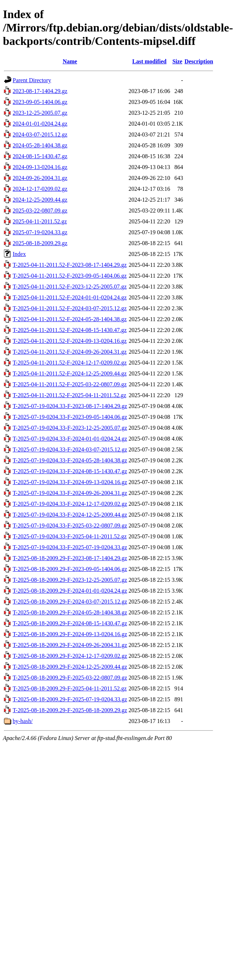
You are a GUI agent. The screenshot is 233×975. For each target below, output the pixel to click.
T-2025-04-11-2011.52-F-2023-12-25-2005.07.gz (70, 286)
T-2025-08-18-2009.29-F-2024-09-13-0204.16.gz (70, 634)
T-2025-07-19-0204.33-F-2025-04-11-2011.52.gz (70, 536)
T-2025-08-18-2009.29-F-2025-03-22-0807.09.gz (70, 677)
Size (177, 61)
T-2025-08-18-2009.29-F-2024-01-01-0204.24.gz (70, 591)
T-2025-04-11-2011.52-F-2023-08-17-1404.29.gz (70, 265)
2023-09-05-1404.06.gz (40, 102)
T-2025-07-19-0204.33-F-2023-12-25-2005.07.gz (70, 428)
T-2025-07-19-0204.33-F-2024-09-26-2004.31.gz (70, 493)
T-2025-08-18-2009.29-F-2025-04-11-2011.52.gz (70, 688)
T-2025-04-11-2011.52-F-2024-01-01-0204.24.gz (70, 297)
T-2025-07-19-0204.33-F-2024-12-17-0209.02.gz (70, 504)
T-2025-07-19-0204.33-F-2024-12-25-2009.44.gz (70, 515)
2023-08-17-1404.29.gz (40, 91)
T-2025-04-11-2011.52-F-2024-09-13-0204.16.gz (70, 341)
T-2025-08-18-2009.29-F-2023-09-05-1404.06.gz (70, 569)
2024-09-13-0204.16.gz (40, 167)
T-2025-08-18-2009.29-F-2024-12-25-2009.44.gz (70, 667)
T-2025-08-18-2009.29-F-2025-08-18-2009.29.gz (70, 710)
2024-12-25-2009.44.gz (40, 200)
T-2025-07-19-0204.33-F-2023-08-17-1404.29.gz (70, 406)
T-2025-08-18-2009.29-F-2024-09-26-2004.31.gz (70, 645)
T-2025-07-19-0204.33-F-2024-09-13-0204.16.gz (70, 482)
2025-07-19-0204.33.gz (40, 232)
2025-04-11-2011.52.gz (40, 221)
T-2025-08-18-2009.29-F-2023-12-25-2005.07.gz (70, 580)
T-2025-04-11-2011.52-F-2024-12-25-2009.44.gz (70, 373)
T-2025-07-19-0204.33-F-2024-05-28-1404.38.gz (70, 460)
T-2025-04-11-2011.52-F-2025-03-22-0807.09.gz (70, 384)
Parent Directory (32, 80)
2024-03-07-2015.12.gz (40, 134)
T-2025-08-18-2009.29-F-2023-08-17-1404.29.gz (70, 558)
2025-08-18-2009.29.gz (40, 243)
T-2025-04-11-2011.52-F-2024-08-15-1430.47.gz (70, 330)
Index (19, 254)
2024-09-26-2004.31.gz (40, 178)
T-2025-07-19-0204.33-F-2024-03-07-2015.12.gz (70, 449)
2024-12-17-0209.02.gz (40, 189)
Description (199, 61)
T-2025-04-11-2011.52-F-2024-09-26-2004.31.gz (70, 352)
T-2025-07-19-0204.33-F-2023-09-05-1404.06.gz (70, 417)
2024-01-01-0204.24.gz (40, 124)
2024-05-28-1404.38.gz (40, 145)
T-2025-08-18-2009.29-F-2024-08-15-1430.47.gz (70, 623)
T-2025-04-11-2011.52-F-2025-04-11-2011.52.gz (69, 395)
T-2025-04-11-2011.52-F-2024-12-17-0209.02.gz (70, 363)
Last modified (149, 61)
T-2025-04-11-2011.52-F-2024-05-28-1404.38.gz (70, 319)
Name (70, 61)
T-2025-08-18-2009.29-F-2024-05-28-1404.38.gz (70, 612)
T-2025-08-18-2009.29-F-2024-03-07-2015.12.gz (70, 601)
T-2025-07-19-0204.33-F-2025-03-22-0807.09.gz (70, 525)
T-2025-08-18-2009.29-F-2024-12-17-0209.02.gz (70, 656)
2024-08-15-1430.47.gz (40, 156)
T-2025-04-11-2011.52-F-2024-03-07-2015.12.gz (70, 308)
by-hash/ (23, 721)
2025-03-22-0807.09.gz (40, 210)
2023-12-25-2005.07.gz (40, 113)
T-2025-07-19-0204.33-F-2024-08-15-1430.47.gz (70, 471)
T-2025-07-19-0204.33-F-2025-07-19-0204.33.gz (70, 547)
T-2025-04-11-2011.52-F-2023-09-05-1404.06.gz (70, 276)
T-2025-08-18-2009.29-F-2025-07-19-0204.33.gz (70, 699)
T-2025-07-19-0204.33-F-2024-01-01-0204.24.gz (70, 439)
